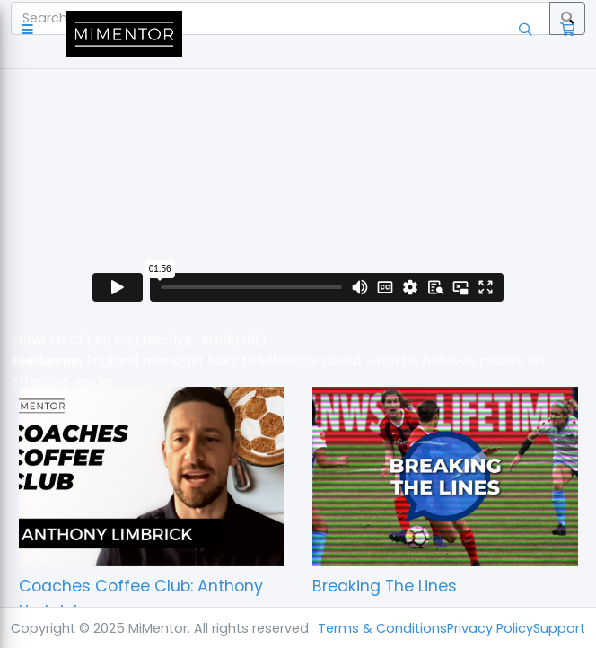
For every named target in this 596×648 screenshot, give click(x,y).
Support (559, 628)
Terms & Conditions (382, 628)
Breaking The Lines (384, 586)
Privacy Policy (490, 628)
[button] (31, 33)
